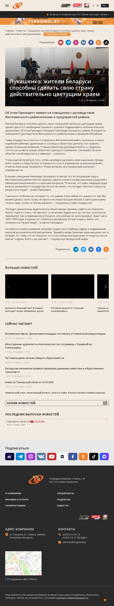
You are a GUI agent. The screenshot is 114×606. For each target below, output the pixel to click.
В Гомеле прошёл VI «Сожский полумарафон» (67, 309)
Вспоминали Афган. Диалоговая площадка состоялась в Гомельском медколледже (55, 333)
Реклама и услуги (16, 499)
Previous (27, 424)
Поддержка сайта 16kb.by (23, 579)
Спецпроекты (65, 493)
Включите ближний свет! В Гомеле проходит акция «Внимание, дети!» (24, 309)
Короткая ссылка (57, 34)
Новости (21, 30)
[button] (105, 287)
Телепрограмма (15, 505)
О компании (13, 493)
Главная (9, 30)
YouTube (37, 421)
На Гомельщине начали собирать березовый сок (34, 358)
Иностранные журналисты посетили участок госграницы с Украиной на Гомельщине (48, 346)
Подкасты (63, 499)
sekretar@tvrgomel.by (74, 542)
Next (29, 424)
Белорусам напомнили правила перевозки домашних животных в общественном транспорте (54, 370)
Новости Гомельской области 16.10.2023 (29, 382)
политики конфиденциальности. (72, 597)
